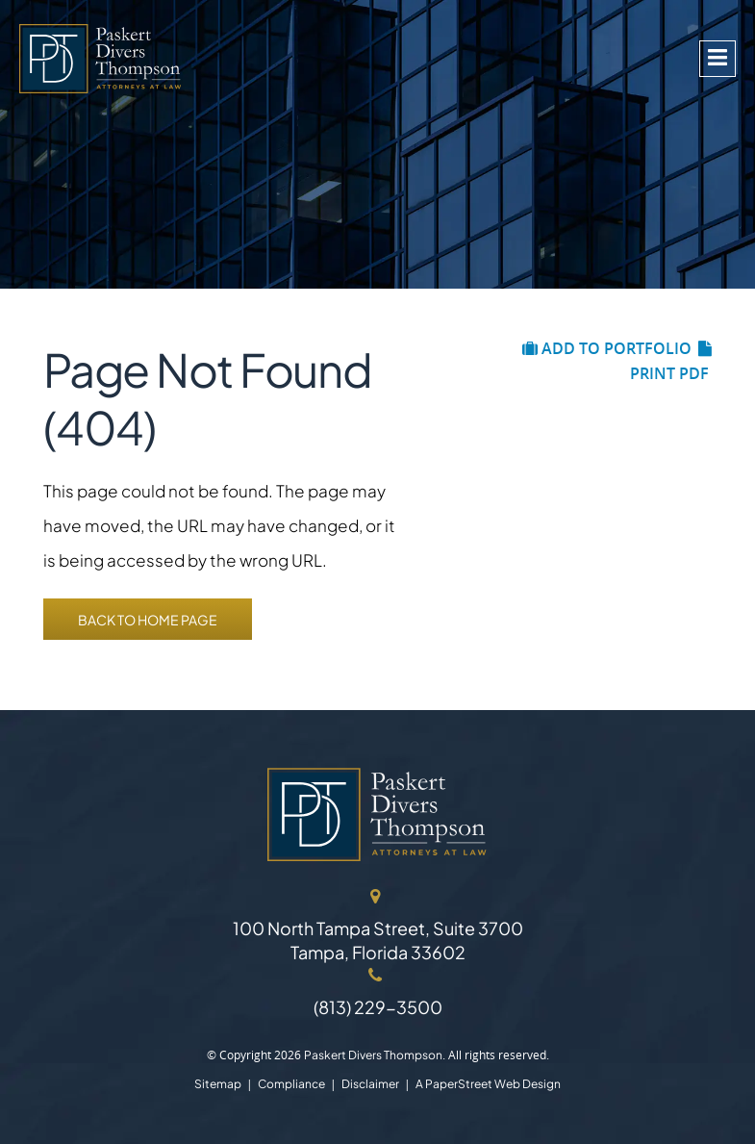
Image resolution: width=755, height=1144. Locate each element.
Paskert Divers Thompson (373, 1055)
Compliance (291, 1084)
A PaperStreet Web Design (488, 1084)
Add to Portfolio (607, 348)
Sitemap (217, 1084)
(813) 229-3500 (378, 1007)
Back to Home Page (147, 619)
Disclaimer (370, 1084)
